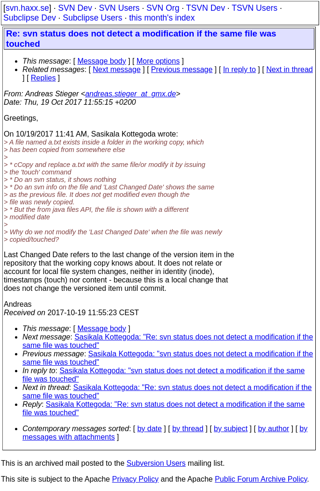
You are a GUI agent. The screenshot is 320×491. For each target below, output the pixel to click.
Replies (43, 78)
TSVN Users (254, 8)
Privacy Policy (135, 479)
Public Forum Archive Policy (261, 479)
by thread (188, 429)
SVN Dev (75, 8)
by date (149, 429)
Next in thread (289, 69)
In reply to (239, 69)
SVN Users (119, 8)
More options (158, 61)
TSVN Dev (205, 8)
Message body (101, 61)
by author (273, 429)
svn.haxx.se (27, 8)
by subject (230, 429)
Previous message (182, 69)
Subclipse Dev (29, 17)
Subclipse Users (92, 17)
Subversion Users (156, 463)
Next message (116, 69)
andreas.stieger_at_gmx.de (130, 94)
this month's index (162, 17)
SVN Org (162, 8)
